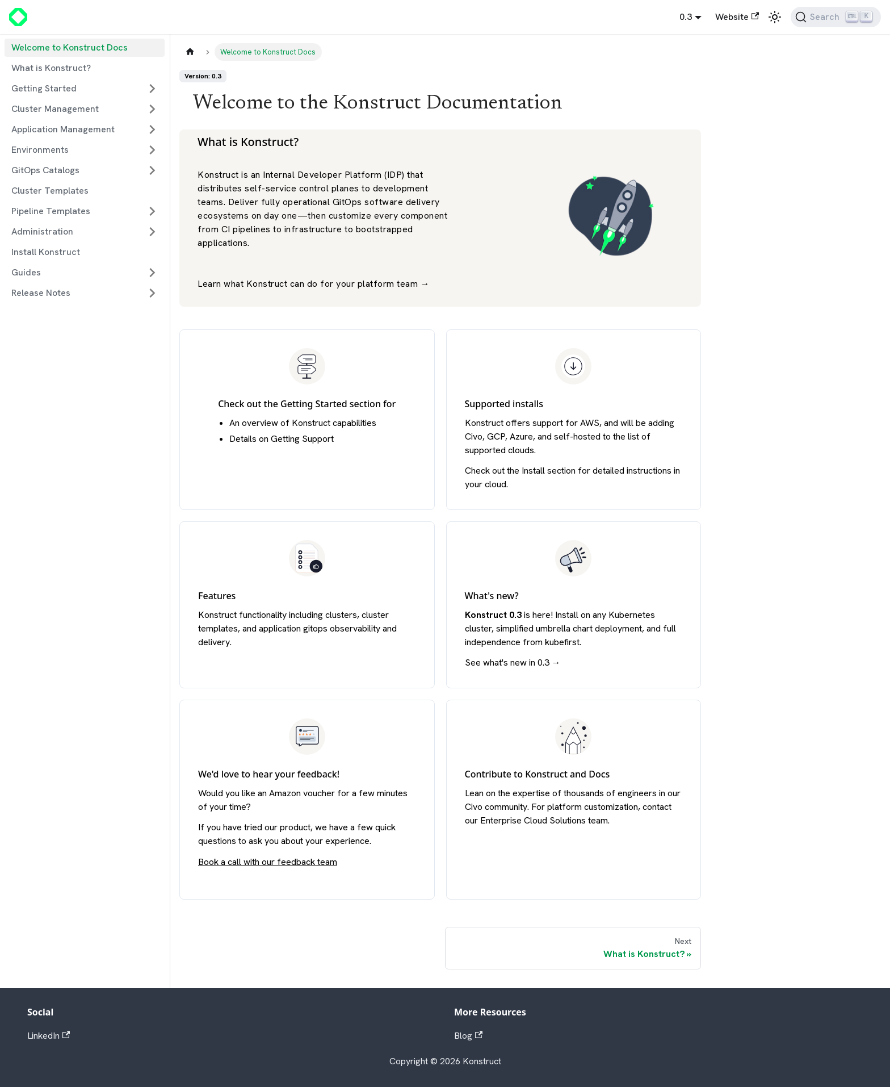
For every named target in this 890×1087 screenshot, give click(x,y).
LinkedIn (48, 1036)
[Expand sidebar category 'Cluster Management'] (152, 109)
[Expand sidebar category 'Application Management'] (152, 129)
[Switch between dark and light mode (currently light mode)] (775, 17)
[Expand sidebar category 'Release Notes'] (152, 293)
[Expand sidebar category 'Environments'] (152, 150)
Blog (468, 1036)
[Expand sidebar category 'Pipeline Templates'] (152, 211)
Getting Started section (330, 404)
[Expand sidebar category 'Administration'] (152, 232)
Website (737, 17)
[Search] (836, 17)
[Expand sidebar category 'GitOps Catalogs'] (152, 170)
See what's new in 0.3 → (513, 662)
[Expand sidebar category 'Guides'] (152, 273)
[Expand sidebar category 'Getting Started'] (152, 89)
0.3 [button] (685, 17)
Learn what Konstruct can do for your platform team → (314, 284)
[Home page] (190, 52)
